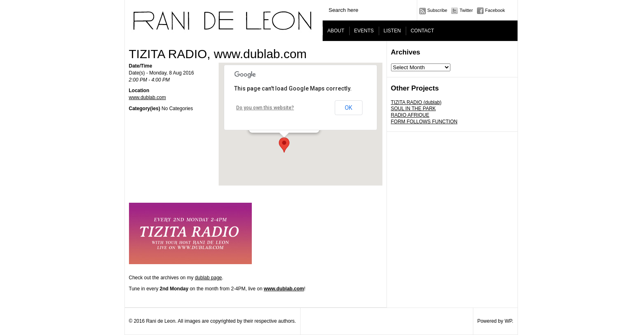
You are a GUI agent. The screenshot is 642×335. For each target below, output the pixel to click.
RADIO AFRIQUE (410, 115)
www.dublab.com (147, 97)
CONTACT (422, 31)
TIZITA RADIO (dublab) (416, 102)
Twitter (465, 10)
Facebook (495, 10)
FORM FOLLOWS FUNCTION (424, 121)
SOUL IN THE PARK (413, 108)
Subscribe (437, 10)
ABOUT (336, 31)
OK (348, 107)
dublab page (208, 278)
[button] (284, 145)
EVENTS (364, 31)
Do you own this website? (265, 108)
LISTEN (392, 31)
